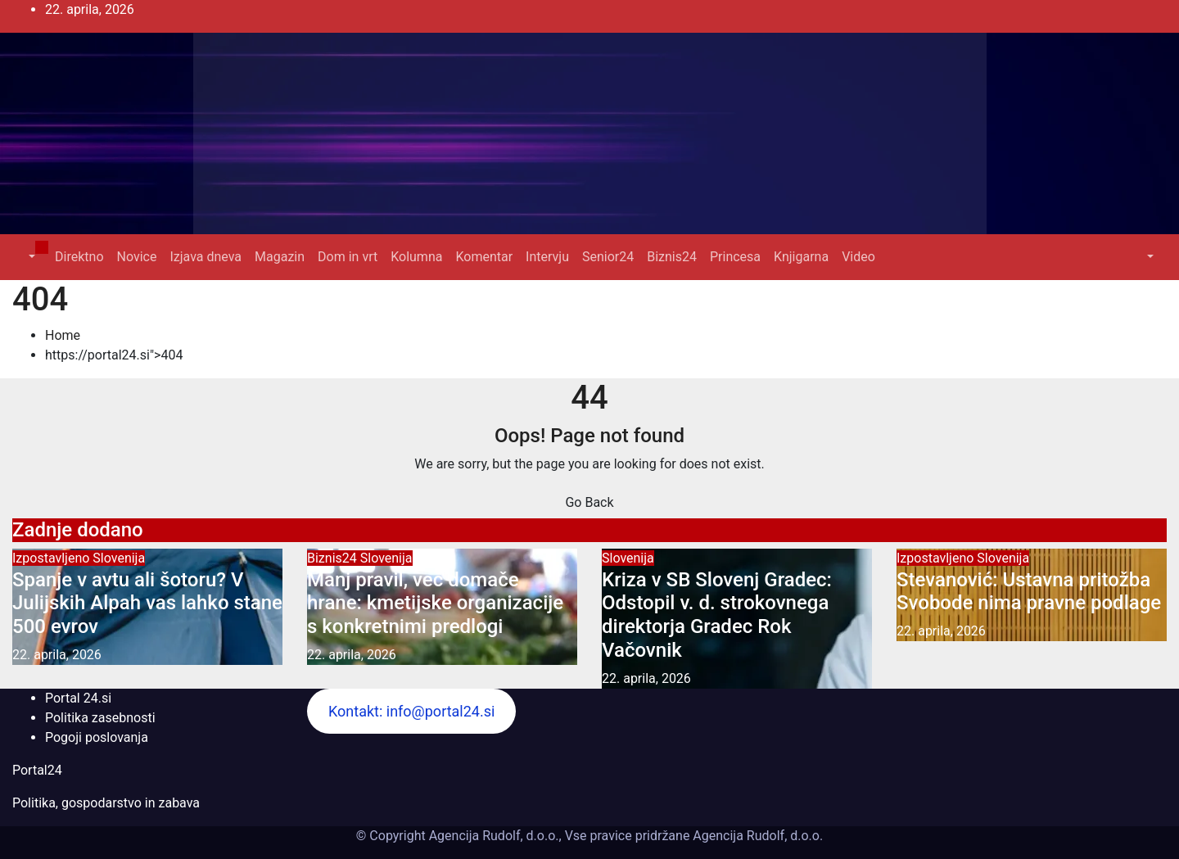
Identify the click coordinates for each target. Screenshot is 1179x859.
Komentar (484, 256)
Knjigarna (801, 256)
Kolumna (416, 256)
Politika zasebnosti (100, 718)
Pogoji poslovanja (96, 737)
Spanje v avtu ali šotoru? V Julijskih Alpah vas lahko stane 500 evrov (147, 603)
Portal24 (37, 770)
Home (62, 335)
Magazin (280, 256)
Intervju (547, 256)
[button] (30, 256)
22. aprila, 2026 (57, 654)
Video (858, 256)
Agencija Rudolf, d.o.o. (756, 835)
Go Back (589, 502)
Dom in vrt (347, 256)
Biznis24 (672, 256)
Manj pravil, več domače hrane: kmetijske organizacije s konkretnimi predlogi (435, 603)
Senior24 (608, 256)
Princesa (735, 256)
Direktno (79, 256)
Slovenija (119, 558)
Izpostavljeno (52, 558)
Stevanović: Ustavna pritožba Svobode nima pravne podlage (1029, 591)
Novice (137, 256)
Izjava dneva (205, 256)
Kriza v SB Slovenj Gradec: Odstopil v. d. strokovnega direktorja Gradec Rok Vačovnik (717, 615)
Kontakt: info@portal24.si (411, 711)
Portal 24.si (78, 698)
